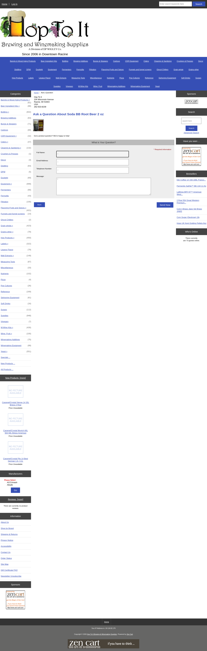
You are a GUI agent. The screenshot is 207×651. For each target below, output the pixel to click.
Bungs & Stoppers (100, 61)
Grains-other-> (16, 232)
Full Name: (40, 152)
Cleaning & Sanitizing (163, 61)
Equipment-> (16, 184)
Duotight (39, 70)
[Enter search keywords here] (175, 4)
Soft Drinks (185, 78)
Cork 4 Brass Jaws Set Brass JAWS (189, 210)
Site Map (4, 564)
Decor (200, 61)
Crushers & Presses (185, 61)
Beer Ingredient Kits (49, 61)
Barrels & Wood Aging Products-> (16, 101)
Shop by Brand (7, 528)
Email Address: (42, 160)
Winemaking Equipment (140, 86)
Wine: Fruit (97, 86)
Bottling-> (16, 112)
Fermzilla (80, 70)
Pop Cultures (134, 78)
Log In (14, 4)
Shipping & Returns (9, 534)
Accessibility (6, 546)
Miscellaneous (96, 78)
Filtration (92, 70)
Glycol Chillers (162, 70)
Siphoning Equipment (167, 78)
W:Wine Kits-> (16, 327)
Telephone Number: (44, 169)
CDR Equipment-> (16, 136)
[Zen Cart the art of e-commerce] (15, 600)
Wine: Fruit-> (16, 333)
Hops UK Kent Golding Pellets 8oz (191, 223)
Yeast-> (16, 351)
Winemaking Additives (116, 86)
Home (4, 4)
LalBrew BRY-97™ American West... (189, 193)
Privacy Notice (7, 540)
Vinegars (69, 86)
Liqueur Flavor (45, 78)
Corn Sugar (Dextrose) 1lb (188, 217)
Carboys (116, 61)
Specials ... (5, 357)
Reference (149, 78)
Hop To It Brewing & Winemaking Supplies (102, 634)
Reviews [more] (15, 499)
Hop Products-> (16, 238)
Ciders (146, 61)
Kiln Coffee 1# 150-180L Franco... (191, 180)
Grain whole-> (16, 226)
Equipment (52, 70)
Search (191, 112)
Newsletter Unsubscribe (11, 576)
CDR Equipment (132, 61)
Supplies (57, 86)
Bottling (65, 61)
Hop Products (17, 78)
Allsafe (16, 485)
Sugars (198, 78)
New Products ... (8, 363)
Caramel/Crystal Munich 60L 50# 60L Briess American (15, 423)
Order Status (6, 558)
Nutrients (110, 78)
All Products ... (7, 369)
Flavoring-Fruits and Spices (112, 70)
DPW (28, 70)
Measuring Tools (78, 78)
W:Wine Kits (83, 86)
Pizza (121, 78)
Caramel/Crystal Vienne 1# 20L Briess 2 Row (15, 395)
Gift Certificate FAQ (9, 570)
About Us (5, 522)
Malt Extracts (61, 78)
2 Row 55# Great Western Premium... (188, 201)
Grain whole (178, 70)
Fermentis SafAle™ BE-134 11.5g (191, 186)
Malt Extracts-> (16, 255)
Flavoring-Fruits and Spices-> (16, 209)
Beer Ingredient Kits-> (16, 106)
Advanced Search (191, 133)
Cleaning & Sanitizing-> (16, 148)
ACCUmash (16, 482)
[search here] (191, 121)
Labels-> (16, 244)
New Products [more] (15, 378)
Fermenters (66, 70)
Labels (31, 78)
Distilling (17, 70)
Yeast (157, 86)
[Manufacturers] (15, 482)
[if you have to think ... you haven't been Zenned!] (103, 648)
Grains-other (194, 70)
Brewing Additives (80, 61)
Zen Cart (130, 634)
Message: (40, 176)
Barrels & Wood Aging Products (23, 61)
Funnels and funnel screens (140, 70)
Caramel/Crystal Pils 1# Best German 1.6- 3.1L (15, 451)
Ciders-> (16, 142)
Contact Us (5, 552)
